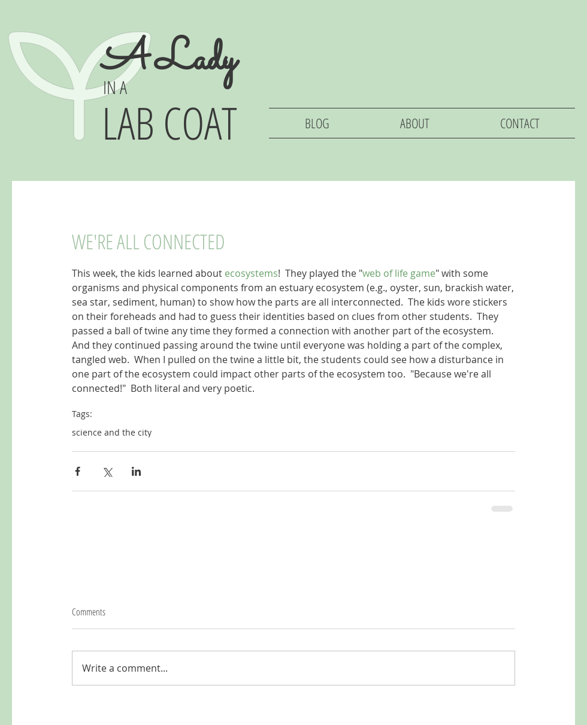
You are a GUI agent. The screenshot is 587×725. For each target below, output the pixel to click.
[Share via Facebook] (77, 471)
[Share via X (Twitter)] (107, 471)
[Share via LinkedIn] (136, 471)
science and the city (112, 432)
